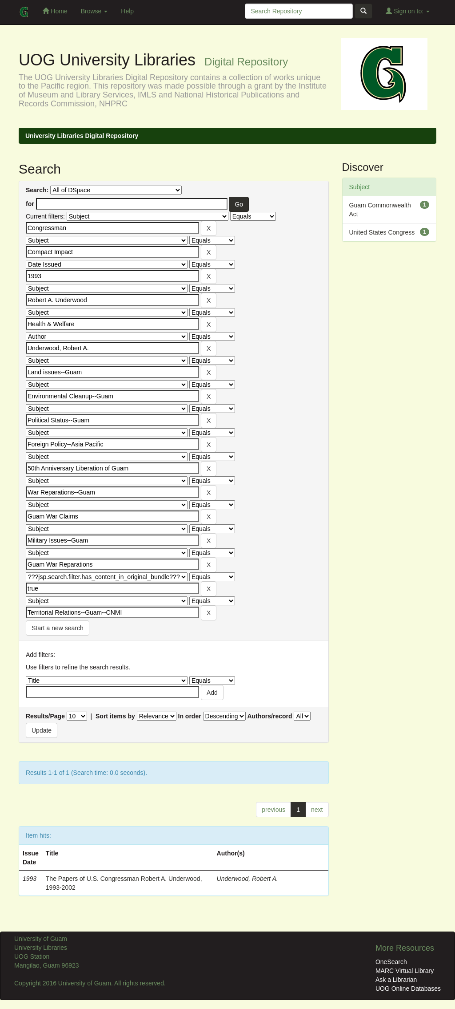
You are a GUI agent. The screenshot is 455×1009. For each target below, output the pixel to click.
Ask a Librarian (396, 979)
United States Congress (382, 232)
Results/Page (45, 716)
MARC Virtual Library (404, 970)
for (30, 203)
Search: (37, 190)
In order (189, 716)
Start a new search (58, 628)
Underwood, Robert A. (247, 878)
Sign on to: (408, 11)
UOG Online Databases (408, 988)
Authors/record (269, 716)
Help (127, 11)
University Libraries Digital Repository (81, 135)
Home (55, 11)
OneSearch (391, 961)
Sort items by (115, 716)
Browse (94, 11)
